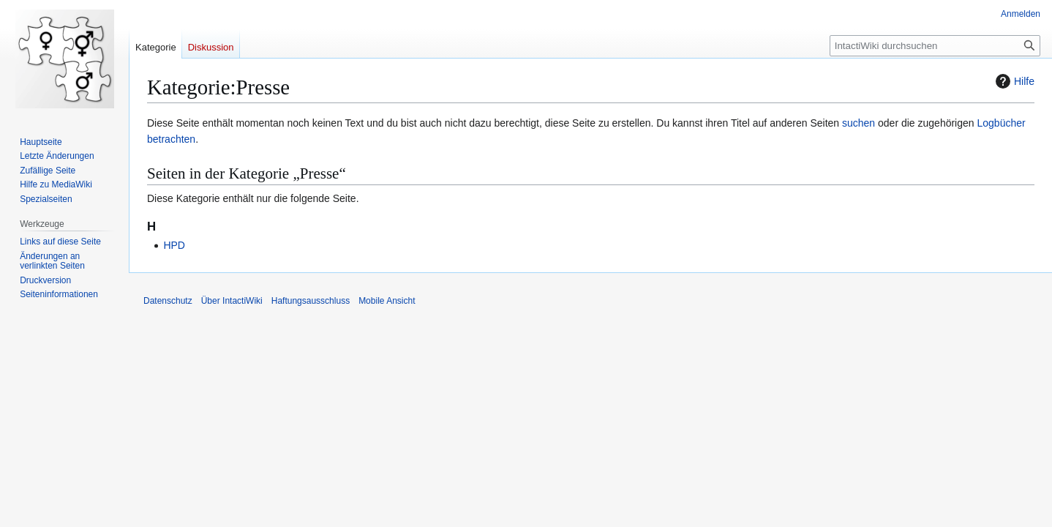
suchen (858, 123)
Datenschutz (167, 301)
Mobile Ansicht (386, 301)
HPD (174, 245)
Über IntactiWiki (232, 301)
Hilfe (1013, 81)
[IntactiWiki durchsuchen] (935, 45)
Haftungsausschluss (310, 301)
